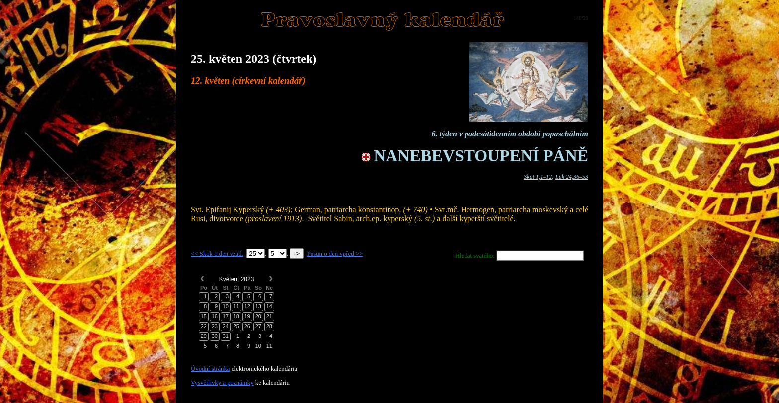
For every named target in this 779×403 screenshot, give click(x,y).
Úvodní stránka (210, 368)
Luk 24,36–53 (571, 176)
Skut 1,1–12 (538, 176)
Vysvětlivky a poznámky (222, 382)
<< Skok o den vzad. (217, 253)
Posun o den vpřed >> (335, 253)
